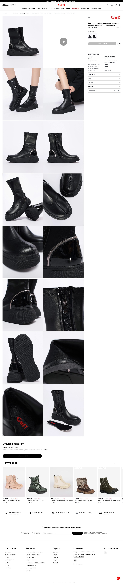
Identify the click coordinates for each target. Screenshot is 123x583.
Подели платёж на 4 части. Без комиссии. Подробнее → (61, 1)
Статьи (7, 565)
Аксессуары (32, 8)
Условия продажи (31, 565)
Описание (91, 74)
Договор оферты (30, 557)
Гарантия (55, 562)
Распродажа (75, 8)
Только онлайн (85, 8)
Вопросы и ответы (31, 560)
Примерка (55, 557)
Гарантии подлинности (32, 554)
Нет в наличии (102, 43)
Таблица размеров (31, 568)
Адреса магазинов (10, 554)
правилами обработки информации (99, 533)
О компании (8, 552)
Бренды (68, 8)
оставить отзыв (22, 456)
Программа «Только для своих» (35, 552)
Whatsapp (118, 578)
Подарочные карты (96, 8)
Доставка (91, 82)
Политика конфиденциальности (35, 562)
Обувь (38, 8)
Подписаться (77, 533)
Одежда (44, 8)
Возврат (91, 86)
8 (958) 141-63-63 (79, 556)
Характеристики (93, 54)
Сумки (50, 8)
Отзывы (7, 557)
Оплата (90, 78)
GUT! (89, 17)
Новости (7, 562)
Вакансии (7, 568)
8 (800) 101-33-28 (79, 554)
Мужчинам (13, 4)
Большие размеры (59, 8)
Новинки (24, 8)
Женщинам (5, 4)
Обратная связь (9, 560)
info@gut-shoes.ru (79, 564)
